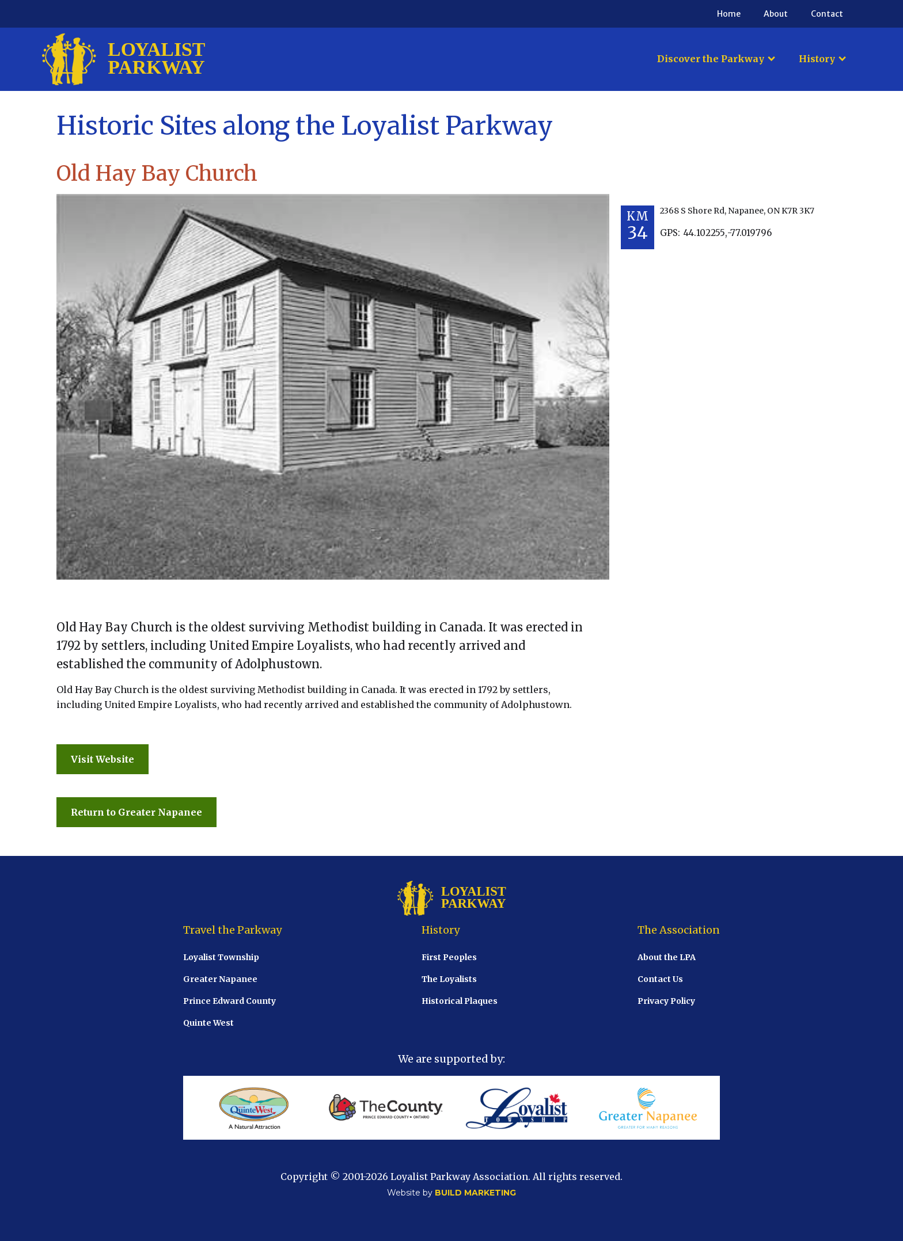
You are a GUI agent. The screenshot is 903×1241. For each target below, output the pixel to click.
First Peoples (449, 957)
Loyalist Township (221, 957)
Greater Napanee (220, 979)
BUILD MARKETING (475, 1192)
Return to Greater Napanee (136, 812)
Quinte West (208, 1023)
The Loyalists (449, 979)
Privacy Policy (666, 1001)
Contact (827, 14)
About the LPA (667, 957)
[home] (123, 59)
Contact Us (660, 979)
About (776, 14)
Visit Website (102, 759)
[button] (716, 58)
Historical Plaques (460, 1001)
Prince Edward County (229, 1001)
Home (729, 14)
